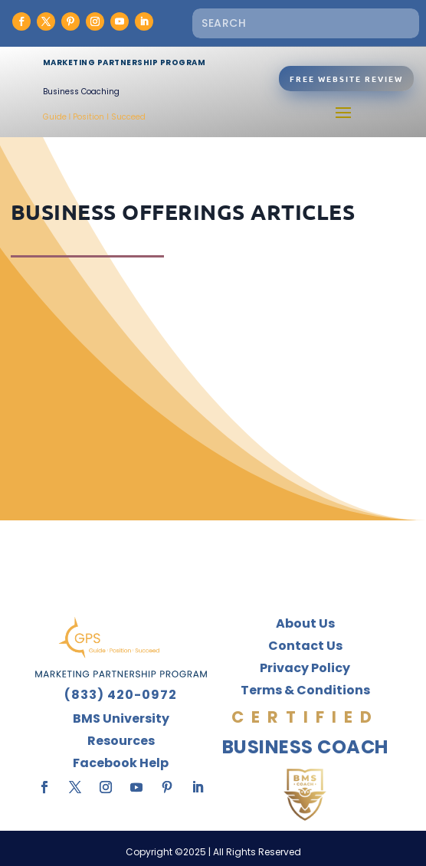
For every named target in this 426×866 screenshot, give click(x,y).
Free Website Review (346, 78)
